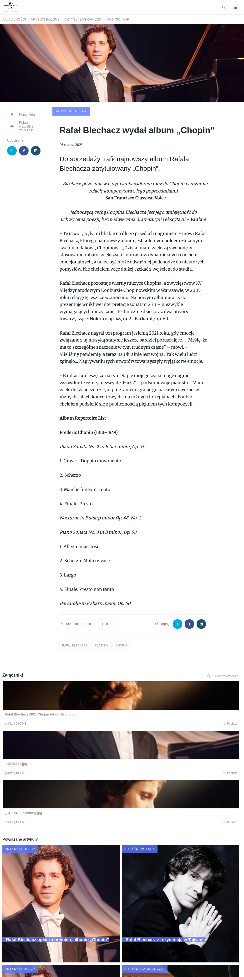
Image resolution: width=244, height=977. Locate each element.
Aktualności (14, 19)
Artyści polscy (45, 19)
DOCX (107, 588)
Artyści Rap (118, 19)
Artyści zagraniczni (83, 19)
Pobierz (49, 688)
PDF (88, 588)
